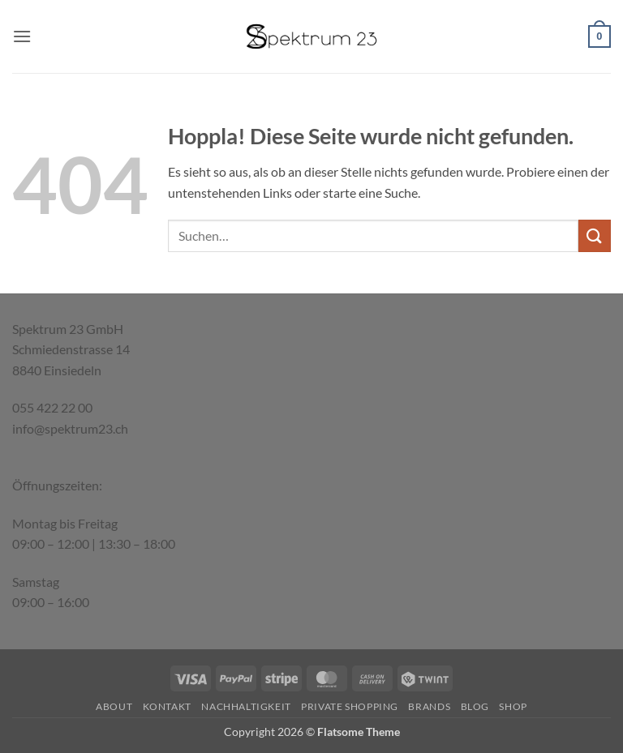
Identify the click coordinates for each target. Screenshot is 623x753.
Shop (512, 706)
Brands (429, 706)
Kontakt (167, 706)
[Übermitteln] (594, 235)
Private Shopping (349, 706)
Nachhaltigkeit (246, 706)
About (114, 706)
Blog (475, 706)
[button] (22, 36)
